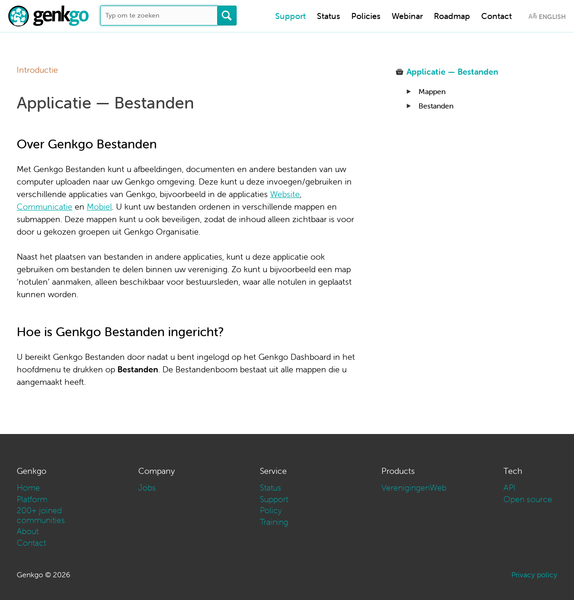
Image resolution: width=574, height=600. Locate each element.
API (509, 487)
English (552, 17)
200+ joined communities (41, 515)
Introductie (37, 69)
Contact (496, 16)
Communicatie (44, 206)
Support (290, 16)
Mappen (432, 91)
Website (285, 194)
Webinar (407, 16)
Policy (271, 510)
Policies (366, 16)
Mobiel (99, 206)
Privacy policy (534, 574)
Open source (527, 499)
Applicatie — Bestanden (452, 71)
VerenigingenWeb (413, 487)
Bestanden (436, 105)
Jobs (147, 487)
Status (328, 16)
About (28, 531)
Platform (32, 499)
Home (28, 487)
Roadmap (452, 16)
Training (274, 522)
